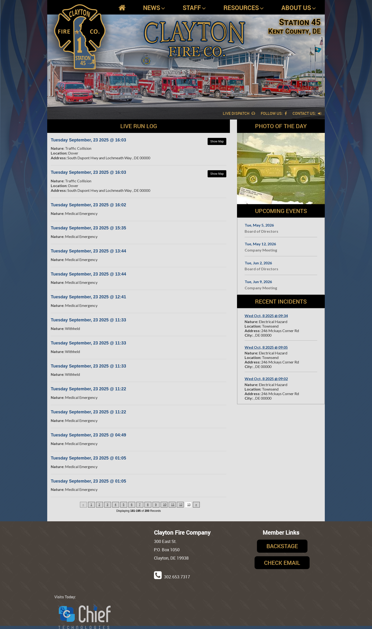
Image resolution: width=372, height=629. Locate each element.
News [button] (154, 7)
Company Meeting (261, 250)
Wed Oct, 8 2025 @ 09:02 (266, 378)
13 (189, 504)
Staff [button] (194, 7)
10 (164, 504)
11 (172, 504)
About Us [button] (298, 7)
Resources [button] (243, 7)
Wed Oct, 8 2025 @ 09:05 (266, 347)
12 (180, 504)
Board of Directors (261, 231)
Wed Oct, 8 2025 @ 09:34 (266, 315)
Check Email (282, 562)
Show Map (217, 141)
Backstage (282, 546)
